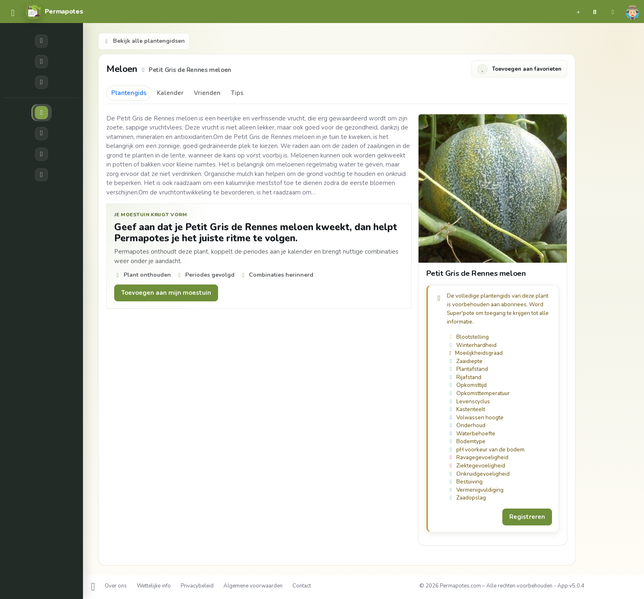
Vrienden (207, 93)
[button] (578, 11)
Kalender (170, 93)
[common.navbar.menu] (12, 13)
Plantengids (129, 93)
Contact (301, 586)
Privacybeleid (197, 586)
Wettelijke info (154, 586)
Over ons (116, 586)
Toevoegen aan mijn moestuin (166, 293)
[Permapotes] (54, 11)
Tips (237, 93)
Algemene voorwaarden (253, 586)
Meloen (122, 68)
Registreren (527, 517)
